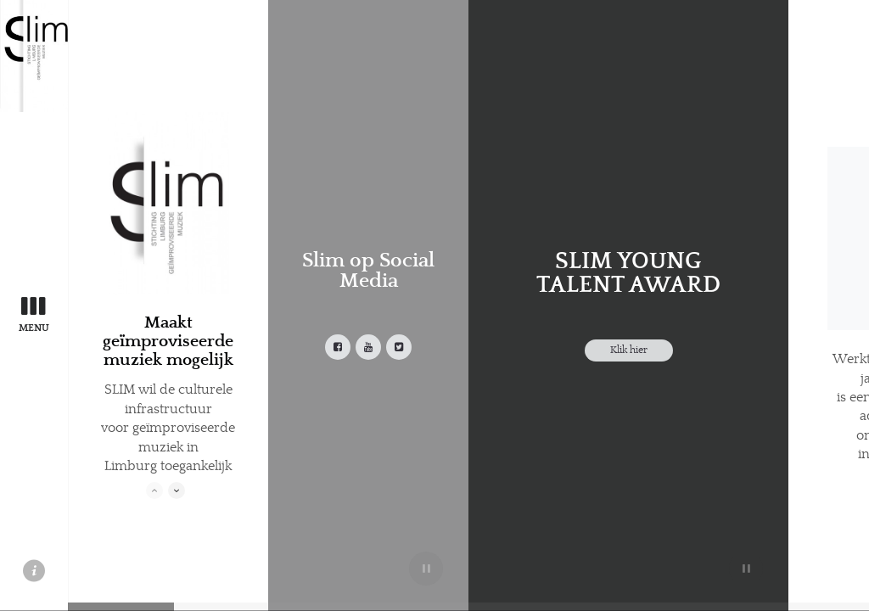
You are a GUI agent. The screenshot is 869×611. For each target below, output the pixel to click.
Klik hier (629, 350)
